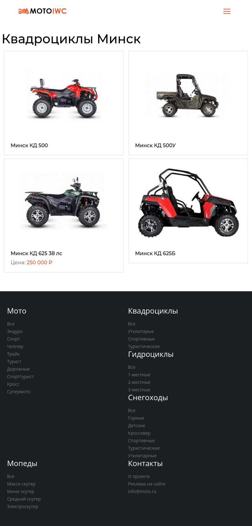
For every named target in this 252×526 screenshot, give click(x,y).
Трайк (13, 354)
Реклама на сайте (146, 484)
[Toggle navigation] (227, 10)
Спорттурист (20, 376)
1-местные (139, 375)
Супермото (19, 391)
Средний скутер (24, 499)
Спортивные (141, 339)
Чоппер (15, 346)
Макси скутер (21, 484)
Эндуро (15, 331)
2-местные (139, 382)
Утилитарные (142, 456)
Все (11, 324)
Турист (14, 361)
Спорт (13, 339)
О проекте (139, 476)
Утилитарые (141, 331)
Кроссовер (139, 433)
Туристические (144, 346)
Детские (136, 425)
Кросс (13, 384)
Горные (136, 418)
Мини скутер (20, 491)
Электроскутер (22, 506)
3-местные (139, 390)
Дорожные (18, 369)
